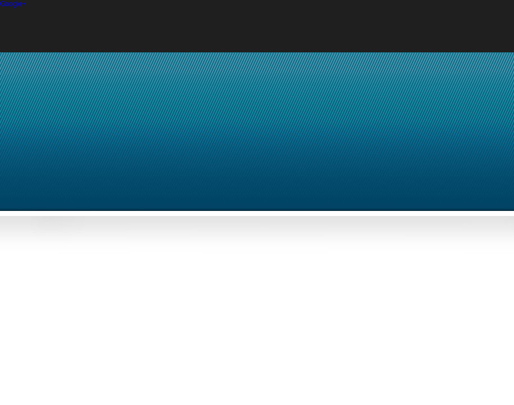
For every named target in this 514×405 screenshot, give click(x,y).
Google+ (13, 4)
